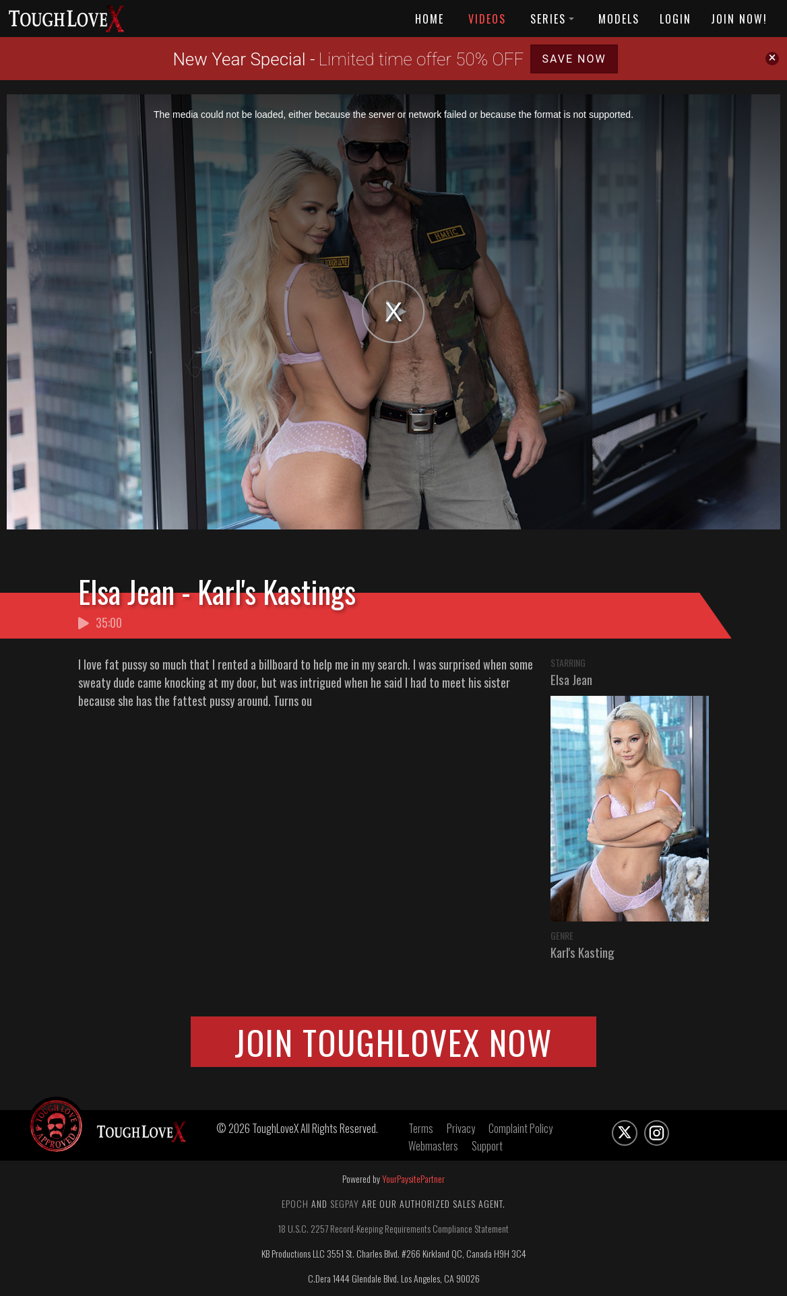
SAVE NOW (574, 59)
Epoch (295, 1203)
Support (487, 1146)
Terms (420, 1128)
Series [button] (552, 19)
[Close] (772, 58)
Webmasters (433, 1146)
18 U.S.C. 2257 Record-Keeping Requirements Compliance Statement (393, 1228)
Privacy (461, 1128)
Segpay (344, 1203)
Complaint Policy (521, 1128)
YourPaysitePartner (413, 1178)
